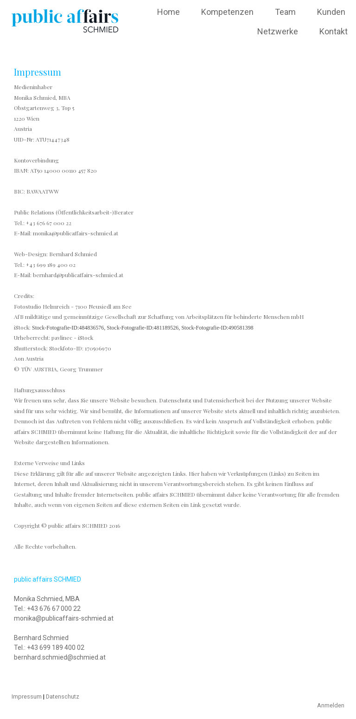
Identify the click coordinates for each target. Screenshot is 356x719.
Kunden (331, 12)
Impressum (27, 696)
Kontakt (333, 31)
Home (168, 12)
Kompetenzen (227, 12)
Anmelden (330, 705)
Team (285, 12)
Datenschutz (62, 696)
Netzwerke (277, 31)
